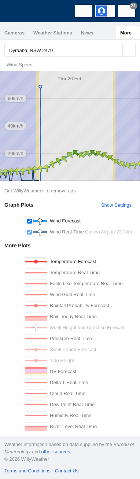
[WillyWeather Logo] (16, 11)
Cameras (14, 33)
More (126, 33)
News (87, 33)
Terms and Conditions (27, 471)
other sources (55, 451)
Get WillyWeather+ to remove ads (39, 191)
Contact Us (66, 471)
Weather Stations (52, 33)
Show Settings (116, 205)
